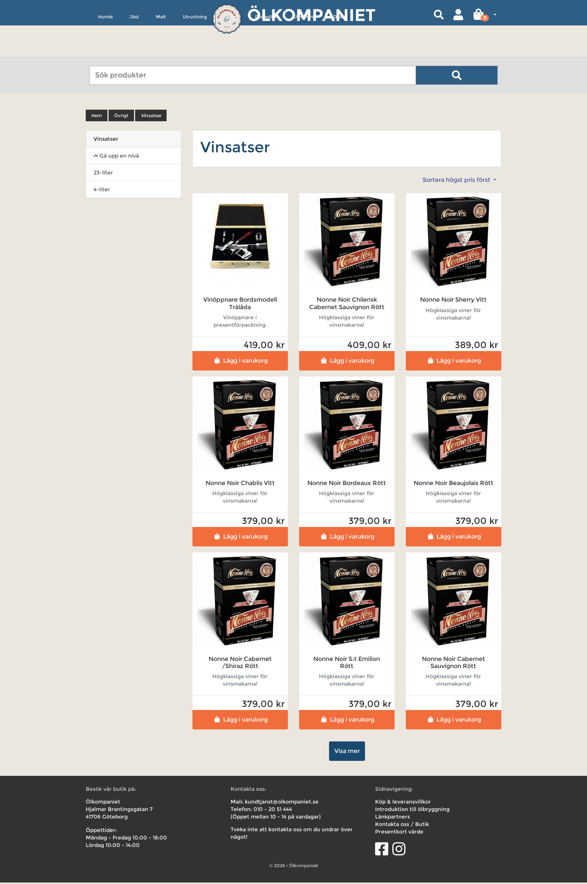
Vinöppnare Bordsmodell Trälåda (240, 305)
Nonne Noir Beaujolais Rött (453, 484)
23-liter (103, 174)
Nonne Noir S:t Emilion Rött (346, 664)
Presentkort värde (399, 833)
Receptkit (266, 51)
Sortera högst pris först (457, 181)
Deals (339, 51)
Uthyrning (305, 51)
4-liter (102, 191)
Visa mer (347, 752)
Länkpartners (392, 818)
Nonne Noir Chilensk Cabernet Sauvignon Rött (346, 305)
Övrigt (231, 51)
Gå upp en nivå (116, 157)
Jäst (134, 51)
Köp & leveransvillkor (403, 803)
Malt (161, 51)
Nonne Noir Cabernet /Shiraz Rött (240, 664)
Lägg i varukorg (240, 361)
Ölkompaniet (311, 14)
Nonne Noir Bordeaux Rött (346, 484)
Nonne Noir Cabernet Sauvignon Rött (453, 664)
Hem (96, 117)
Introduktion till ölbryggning (412, 810)
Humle (105, 51)
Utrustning (195, 51)
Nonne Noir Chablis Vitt (240, 484)
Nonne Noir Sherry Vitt (453, 301)
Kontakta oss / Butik (402, 825)
